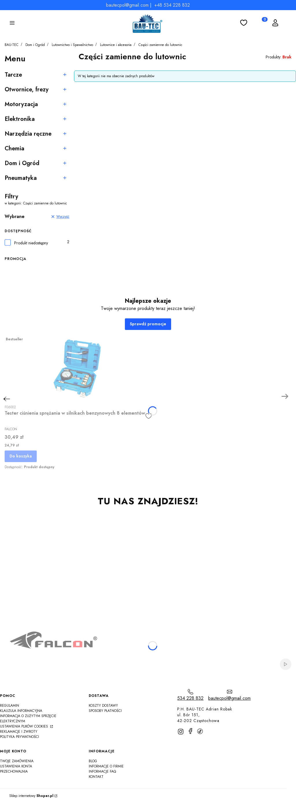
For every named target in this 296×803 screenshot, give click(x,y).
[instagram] (180, 731)
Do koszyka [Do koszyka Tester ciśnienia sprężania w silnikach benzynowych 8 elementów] (21, 456)
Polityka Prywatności (19, 736)
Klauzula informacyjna (21, 710)
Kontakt (96, 776)
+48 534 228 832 (172, 5)
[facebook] (190, 731)
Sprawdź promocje (148, 324)
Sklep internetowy (31, 795)
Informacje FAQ (102, 771)
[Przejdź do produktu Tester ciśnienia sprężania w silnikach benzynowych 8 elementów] (78, 368)
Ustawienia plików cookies (24, 726)
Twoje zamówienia (17, 761)
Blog (93, 761)
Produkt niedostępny (31, 243)
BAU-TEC (11, 44)
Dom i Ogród (35, 44)
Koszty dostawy (103, 705)
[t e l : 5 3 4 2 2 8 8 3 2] (190, 695)
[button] (12, 23)
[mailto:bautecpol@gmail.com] (229, 695)
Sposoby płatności (105, 710)
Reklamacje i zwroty (18, 731)
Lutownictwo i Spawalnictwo (72, 44)
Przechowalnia (14, 771)
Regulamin (9, 705)
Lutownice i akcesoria (116, 44)
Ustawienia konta (16, 766)
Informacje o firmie (106, 766)
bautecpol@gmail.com (127, 5)
